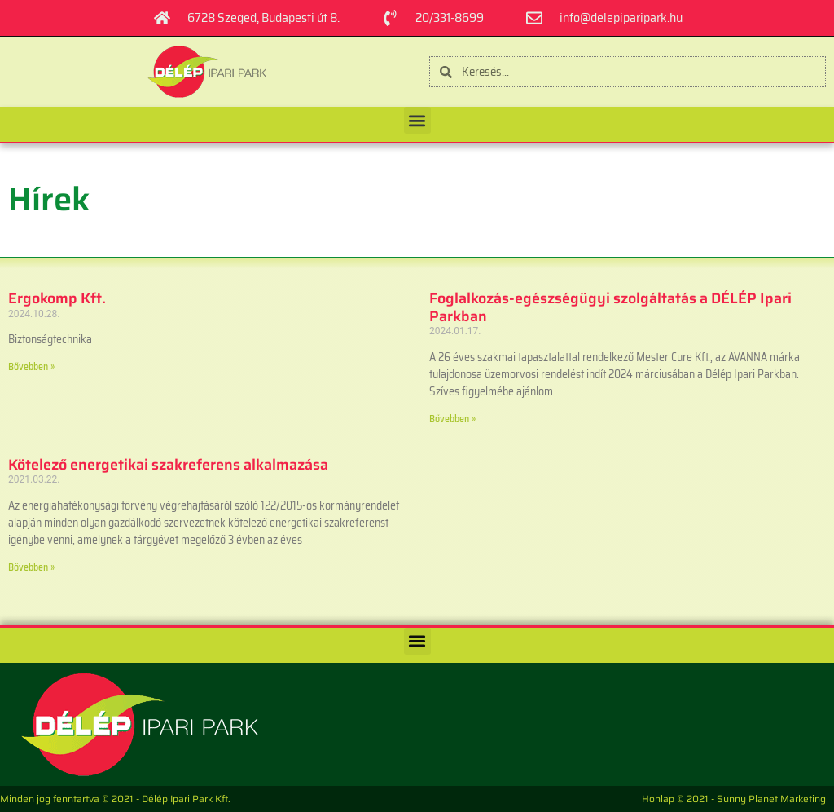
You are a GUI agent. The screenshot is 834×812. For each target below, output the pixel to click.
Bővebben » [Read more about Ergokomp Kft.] (31, 366)
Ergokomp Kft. (57, 298)
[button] (417, 120)
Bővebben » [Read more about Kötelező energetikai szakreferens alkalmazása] (31, 567)
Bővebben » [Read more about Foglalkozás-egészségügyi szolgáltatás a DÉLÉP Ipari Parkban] (452, 418)
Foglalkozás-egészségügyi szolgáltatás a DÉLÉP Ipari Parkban (610, 307)
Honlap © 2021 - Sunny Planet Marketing (734, 798)
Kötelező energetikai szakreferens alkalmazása (168, 464)
